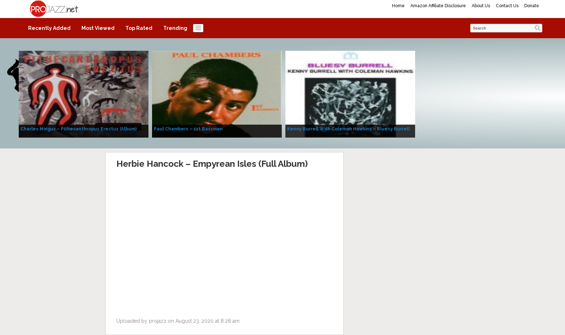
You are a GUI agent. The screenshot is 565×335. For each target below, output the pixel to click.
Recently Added (49, 28)
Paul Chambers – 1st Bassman (188, 128)
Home (398, 5)
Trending (175, 28)
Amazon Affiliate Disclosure (438, 5)
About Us (481, 5)
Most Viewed (98, 28)
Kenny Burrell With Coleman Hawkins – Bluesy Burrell (348, 128)
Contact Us (507, 5)
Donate (531, 5)
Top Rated (138, 28)
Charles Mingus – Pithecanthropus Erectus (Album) (79, 128)
